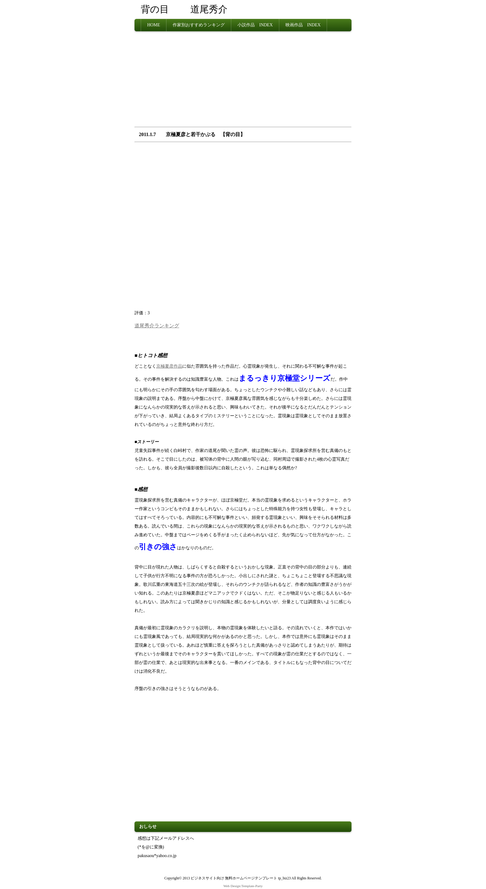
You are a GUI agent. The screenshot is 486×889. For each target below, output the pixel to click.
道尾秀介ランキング (157, 325)
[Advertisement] (243, 81)
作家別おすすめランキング (199, 25)
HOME (153, 25)
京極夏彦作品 (169, 366)
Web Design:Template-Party (243, 885)
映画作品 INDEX (303, 25)
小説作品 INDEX (255, 25)
